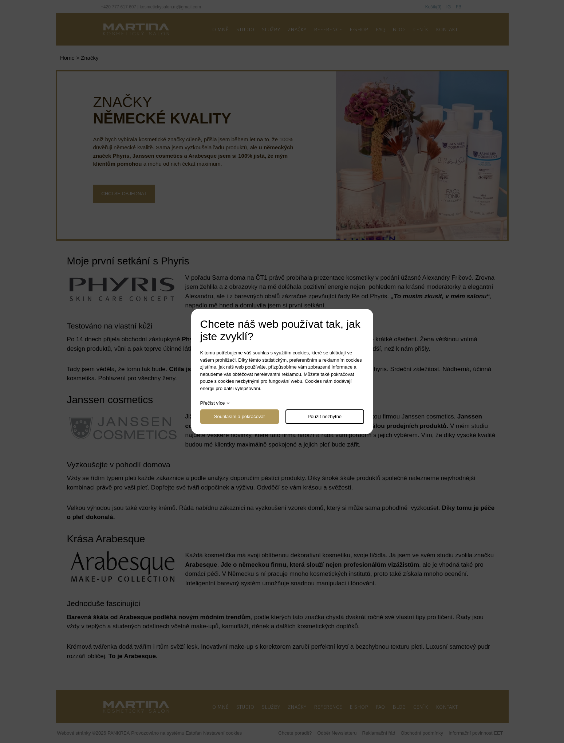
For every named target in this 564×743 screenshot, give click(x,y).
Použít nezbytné (325, 416)
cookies (301, 352)
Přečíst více (212, 403)
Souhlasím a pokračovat (239, 416)
